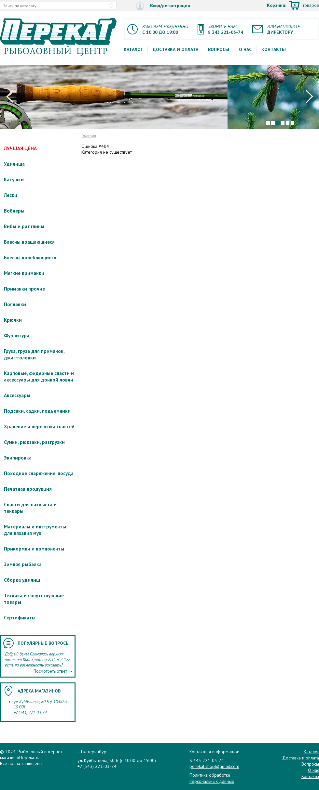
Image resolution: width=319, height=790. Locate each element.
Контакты (273, 49)
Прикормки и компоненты (34, 549)
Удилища (14, 164)
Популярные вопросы (44, 643)
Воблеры (14, 211)
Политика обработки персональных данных (211, 778)
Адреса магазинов (39, 691)
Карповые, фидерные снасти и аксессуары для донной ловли (39, 376)
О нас (245, 49)
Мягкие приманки (24, 273)
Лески (10, 195)
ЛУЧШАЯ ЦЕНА (20, 148)
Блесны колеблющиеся (30, 257)
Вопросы (218, 49)
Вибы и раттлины (24, 226)
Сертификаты (19, 618)
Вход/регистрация (163, 6)
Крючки (13, 320)
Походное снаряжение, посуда (39, 473)
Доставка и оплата (175, 49)
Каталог (133, 49)
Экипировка (18, 458)
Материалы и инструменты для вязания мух (35, 530)
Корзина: (293, 6)
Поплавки (15, 304)
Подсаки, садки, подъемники (37, 411)
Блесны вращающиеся (29, 242)
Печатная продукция (28, 489)
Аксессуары (17, 395)
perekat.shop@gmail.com (214, 766)
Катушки (14, 179)
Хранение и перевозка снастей (39, 426)
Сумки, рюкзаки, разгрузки (34, 442)
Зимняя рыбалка (23, 564)
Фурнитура (16, 335)
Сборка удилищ (22, 580)
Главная (88, 135)
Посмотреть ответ (50, 671)
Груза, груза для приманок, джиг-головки (34, 354)
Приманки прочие (24, 289)
